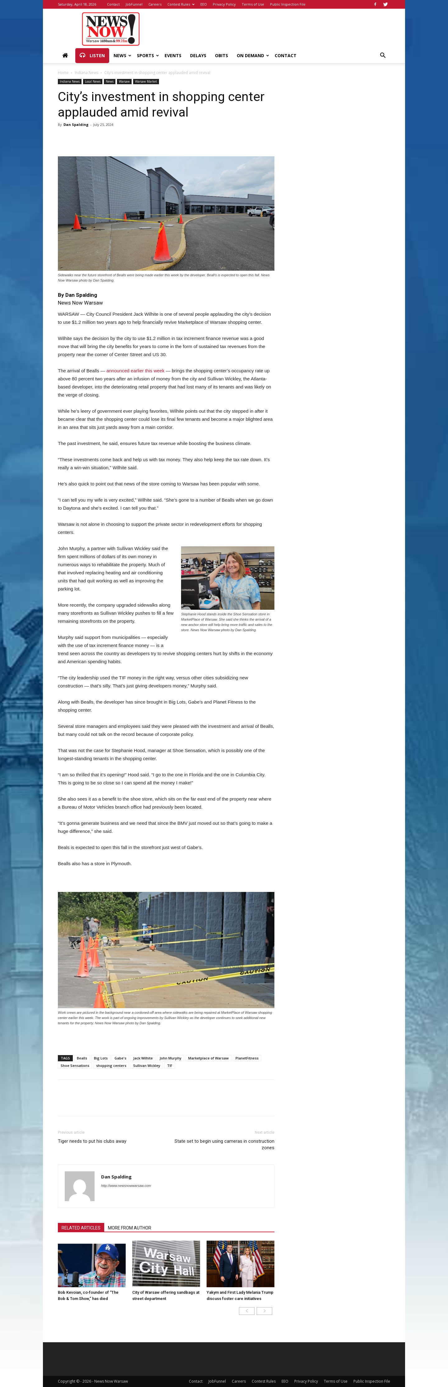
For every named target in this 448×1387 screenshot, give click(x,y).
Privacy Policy (224, 4)
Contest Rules (180, 4)
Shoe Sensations (75, 1065)
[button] (382, 56)
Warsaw (124, 81)
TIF (169, 1065)
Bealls (82, 1058)
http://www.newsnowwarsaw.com (126, 1185)
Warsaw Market (146, 81)
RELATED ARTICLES (81, 1227)
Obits (221, 55)
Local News (92, 81)
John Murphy (170, 1058)
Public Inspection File (288, 4)
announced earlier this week (135, 370)
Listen (92, 56)
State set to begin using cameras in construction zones (224, 1144)
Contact (113, 4)
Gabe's (120, 1058)
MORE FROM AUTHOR (129, 1227)
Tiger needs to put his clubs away (92, 1141)
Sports (148, 55)
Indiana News (86, 72)
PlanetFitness (247, 1058)
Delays (198, 55)
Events (173, 55)
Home (63, 72)
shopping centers (111, 1065)
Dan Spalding (75, 124)
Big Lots (101, 1058)
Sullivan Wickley (146, 1065)
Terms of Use (253, 4)
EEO (203, 4)
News (122, 55)
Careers (154, 4)
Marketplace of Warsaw (208, 1058)
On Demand (253, 55)
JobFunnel (134, 4)
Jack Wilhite (143, 1058)
